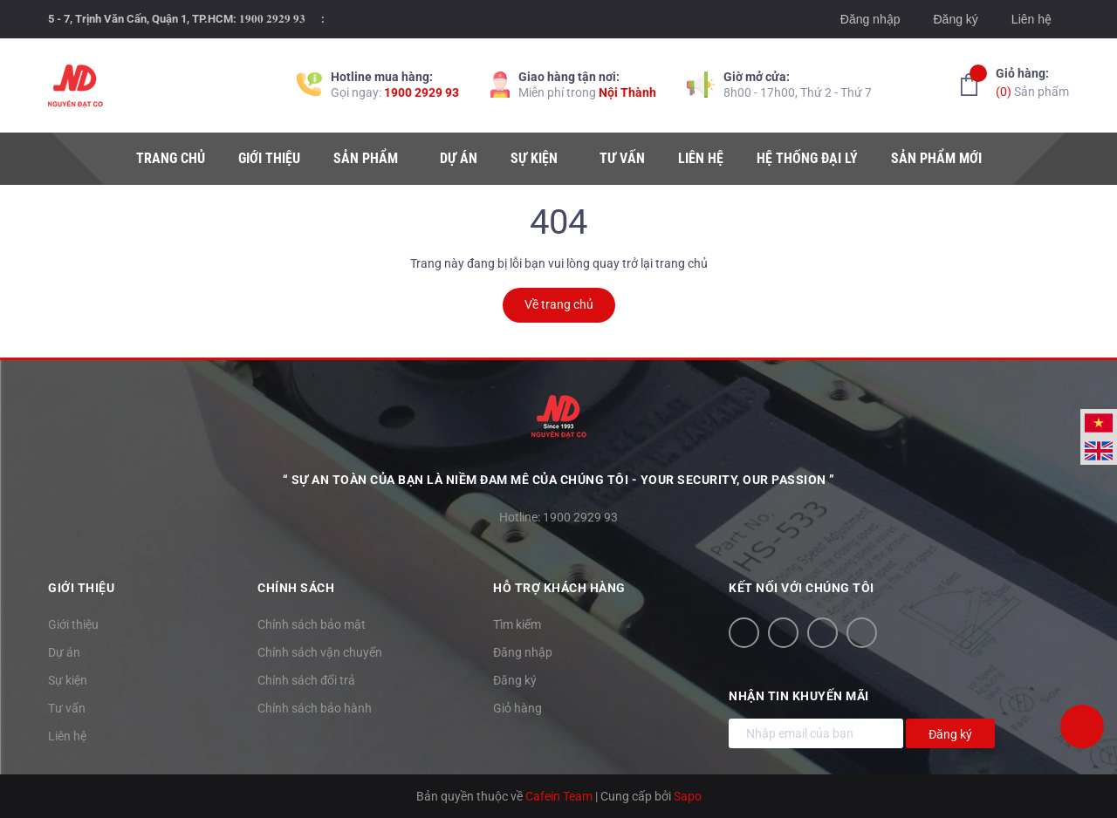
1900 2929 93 (421, 92)
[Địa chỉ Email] (816, 733)
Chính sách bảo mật (311, 624)
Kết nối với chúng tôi (801, 588)
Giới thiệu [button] (81, 588)
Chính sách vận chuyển (319, 652)
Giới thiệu (73, 624)
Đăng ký (955, 19)
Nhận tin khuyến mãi (799, 696)
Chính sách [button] (295, 588)
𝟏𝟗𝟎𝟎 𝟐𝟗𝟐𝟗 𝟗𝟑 (272, 18)
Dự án (64, 652)
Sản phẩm (1032, 82)
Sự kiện (67, 680)
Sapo (688, 796)
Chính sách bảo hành (314, 708)
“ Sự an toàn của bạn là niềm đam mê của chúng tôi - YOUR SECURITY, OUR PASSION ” (559, 480)
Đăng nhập (870, 19)
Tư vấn (67, 708)
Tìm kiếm (517, 624)
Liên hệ (1031, 19)
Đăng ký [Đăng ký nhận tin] (950, 734)
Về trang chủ (558, 304)
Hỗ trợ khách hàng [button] (559, 588)
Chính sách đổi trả (306, 680)
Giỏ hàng (517, 708)
